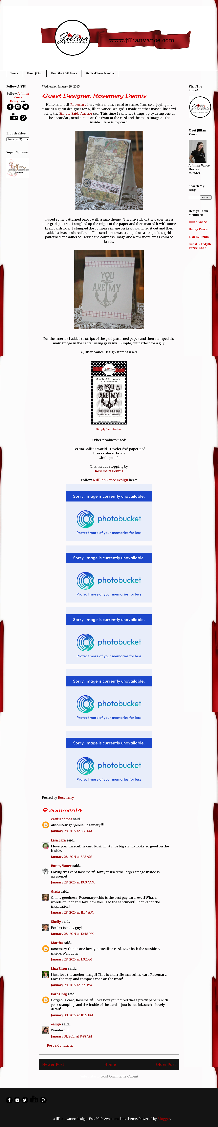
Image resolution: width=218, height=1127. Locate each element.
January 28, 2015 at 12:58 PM (72, 934)
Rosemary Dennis (109, 471)
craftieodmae (61, 819)
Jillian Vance (198, 222)
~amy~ (56, 1024)
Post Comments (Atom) (119, 1076)
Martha (57, 943)
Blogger (164, 1119)
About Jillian (34, 73)
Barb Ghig (59, 994)
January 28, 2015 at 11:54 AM (72, 912)
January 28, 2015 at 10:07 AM (73, 882)
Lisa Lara (58, 840)
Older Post (166, 1064)
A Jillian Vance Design (110, 480)
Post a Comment (60, 1045)
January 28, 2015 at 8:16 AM (71, 831)
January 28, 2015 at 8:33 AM (71, 857)
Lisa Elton (59, 969)
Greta (55, 892)
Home (14, 73)
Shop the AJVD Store (64, 73)
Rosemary (78, 105)
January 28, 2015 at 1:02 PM (71, 959)
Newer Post (53, 1064)
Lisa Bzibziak (199, 237)
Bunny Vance (61, 866)
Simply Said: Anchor (75, 113)
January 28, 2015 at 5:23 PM (71, 985)
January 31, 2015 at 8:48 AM (71, 1036)
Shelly (56, 922)
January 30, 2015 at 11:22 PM (72, 1015)
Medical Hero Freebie (100, 73)
